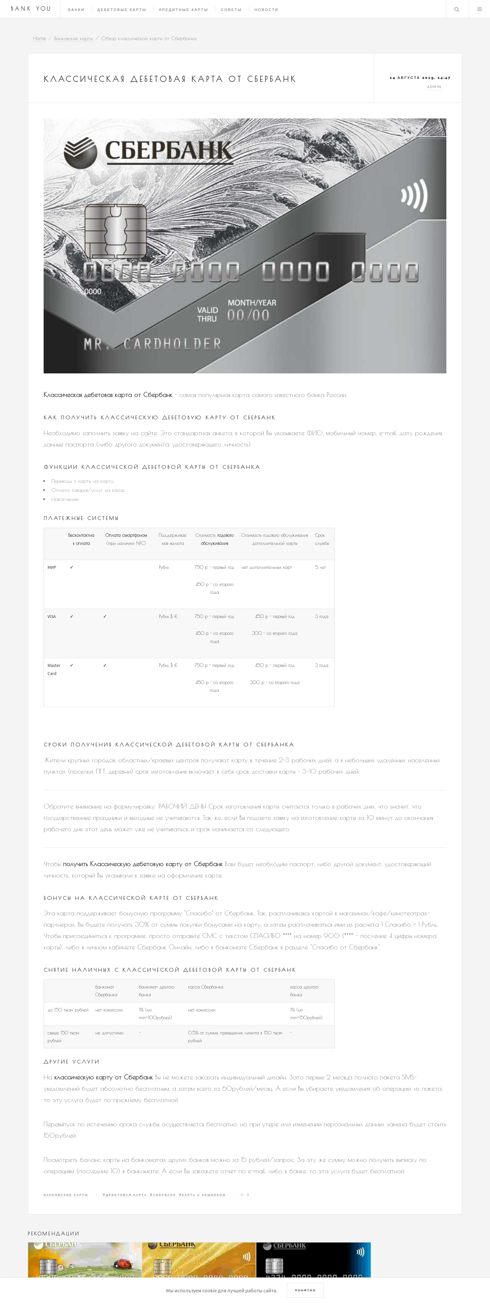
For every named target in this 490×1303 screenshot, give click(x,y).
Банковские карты (66, 1195)
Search (456, 9)
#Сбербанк (163, 1195)
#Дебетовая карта (125, 1195)
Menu (479, 9)
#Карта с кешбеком (202, 1195)
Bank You (31, 9)
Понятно (305, 1290)
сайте (149, 432)
